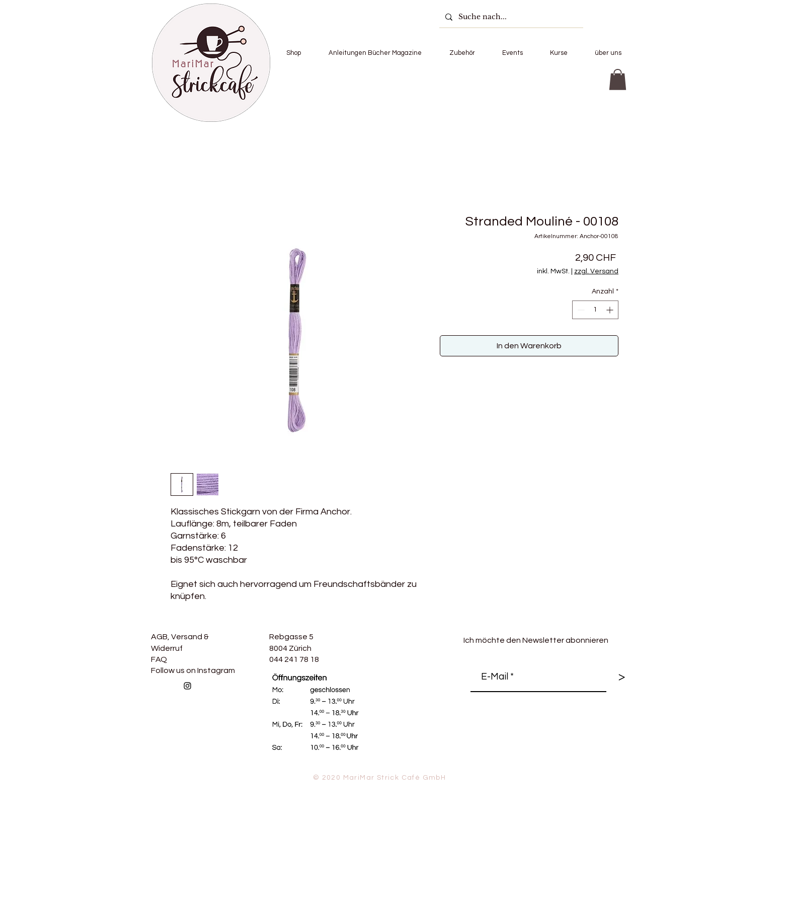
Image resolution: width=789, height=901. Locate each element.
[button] (293, 52)
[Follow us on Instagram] (187, 686)
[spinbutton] (595, 310)
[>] (621, 677)
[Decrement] (580, 310)
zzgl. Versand (596, 271)
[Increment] (610, 310)
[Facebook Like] (263, 708)
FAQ (159, 659)
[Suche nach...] (510, 17)
